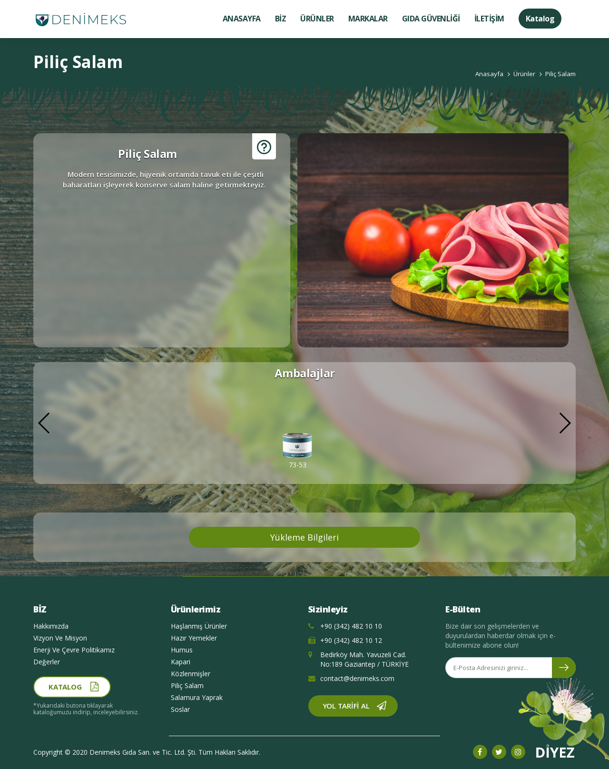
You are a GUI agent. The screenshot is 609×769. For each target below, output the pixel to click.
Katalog (540, 18)
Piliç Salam (560, 73)
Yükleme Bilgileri (304, 537)
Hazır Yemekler (194, 637)
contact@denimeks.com (351, 678)
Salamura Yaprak (197, 697)
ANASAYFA (242, 18)
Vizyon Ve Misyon (60, 637)
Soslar (180, 709)
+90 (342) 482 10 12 (345, 640)
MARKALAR (368, 18)
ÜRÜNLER (317, 18)
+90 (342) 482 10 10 (345, 626)
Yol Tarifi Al (346, 705)
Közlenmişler (190, 673)
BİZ (280, 18)
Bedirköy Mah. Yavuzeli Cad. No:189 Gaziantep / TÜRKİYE (358, 659)
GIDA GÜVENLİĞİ (431, 18)
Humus (182, 649)
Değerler (46, 661)
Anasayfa (489, 73)
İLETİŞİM (489, 18)
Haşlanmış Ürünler (199, 626)
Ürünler (524, 73)
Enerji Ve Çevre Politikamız (74, 649)
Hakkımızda (51, 626)
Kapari (180, 661)
